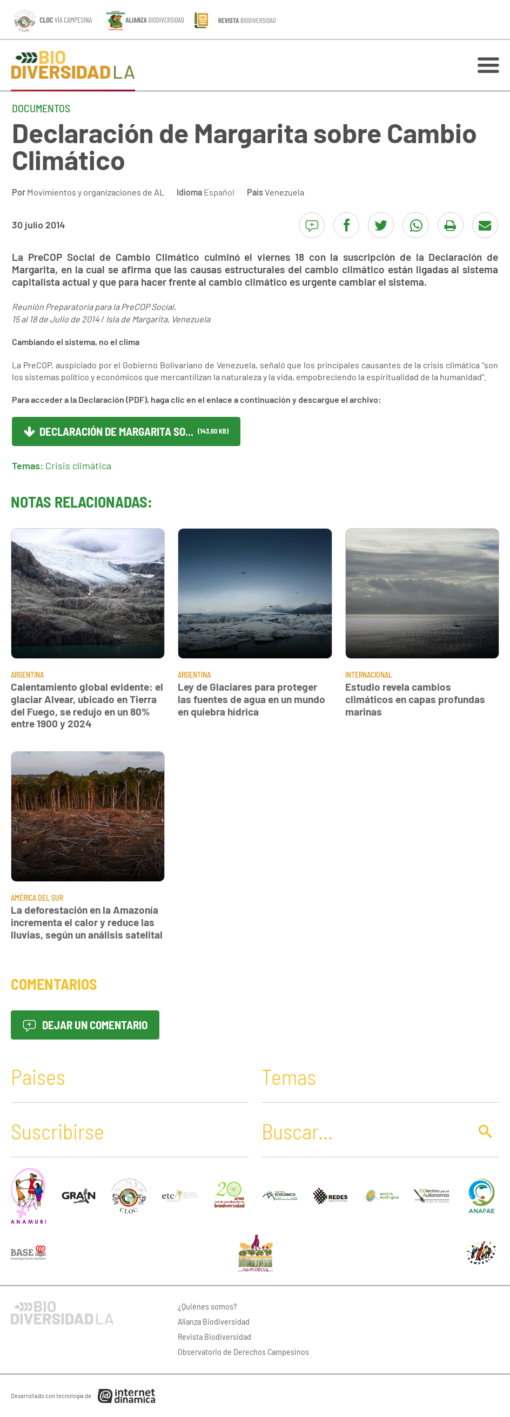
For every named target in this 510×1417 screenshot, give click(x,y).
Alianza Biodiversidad (214, 1321)
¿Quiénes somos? (207, 1306)
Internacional (368, 674)
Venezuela (284, 192)
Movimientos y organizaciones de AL (95, 192)
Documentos (41, 108)
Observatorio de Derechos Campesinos (243, 1351)
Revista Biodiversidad (214, 1336)
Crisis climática (78, 465)
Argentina (27, 674)
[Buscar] (363, 1131)
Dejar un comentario (85, 1024)
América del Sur (37, 897)
